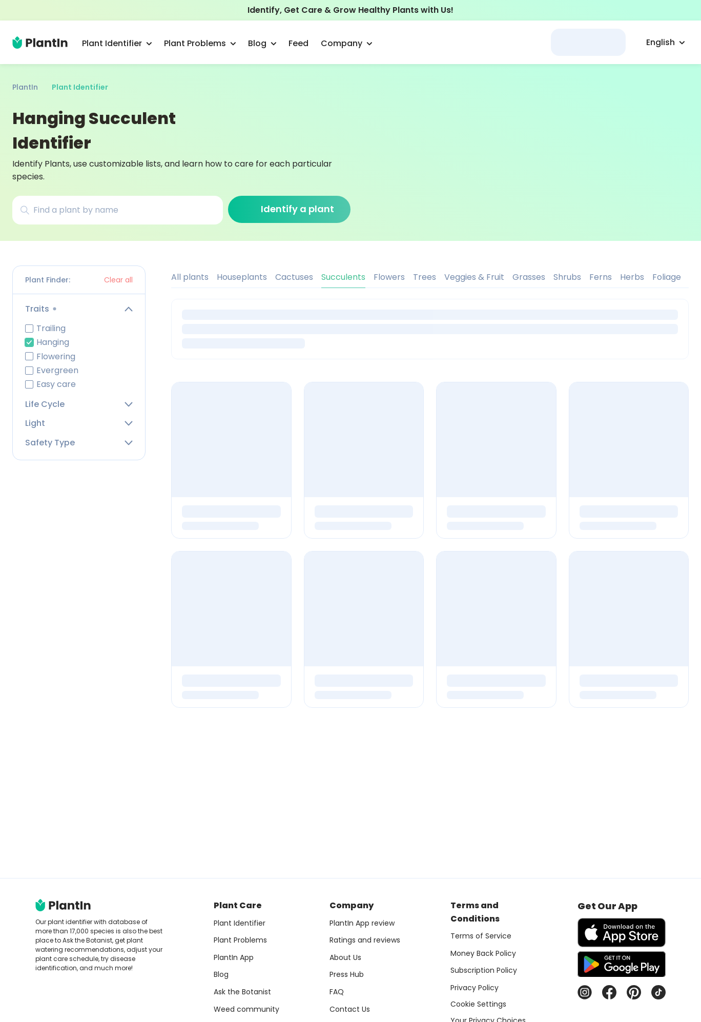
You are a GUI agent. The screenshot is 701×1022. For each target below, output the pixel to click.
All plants (190, 277)
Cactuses (294, 277)
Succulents (343, 277)
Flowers (389, 277)
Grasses (528, 277)
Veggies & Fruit (474, 277)
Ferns (600, 277)
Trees (424, 277)
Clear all (118, 280)
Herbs (632, 277)
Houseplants (242, 277)
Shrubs (567, 277)
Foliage (666, 277)
